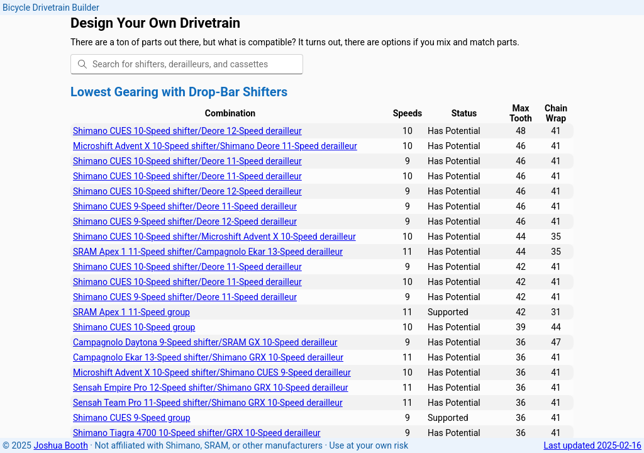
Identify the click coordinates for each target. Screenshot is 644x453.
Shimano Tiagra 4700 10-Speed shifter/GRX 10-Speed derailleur (197, 433)
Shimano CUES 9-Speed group (132, 418)
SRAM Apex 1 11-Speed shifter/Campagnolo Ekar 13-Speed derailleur (208, 252)
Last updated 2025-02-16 (592, 445)
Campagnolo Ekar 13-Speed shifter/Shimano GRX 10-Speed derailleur (208, 357)
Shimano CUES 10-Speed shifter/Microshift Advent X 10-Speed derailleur (214, 237)
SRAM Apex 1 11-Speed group (131, 312)
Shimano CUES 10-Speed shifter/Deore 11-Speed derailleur (187, 161)
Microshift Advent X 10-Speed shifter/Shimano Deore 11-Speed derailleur (215, 146)
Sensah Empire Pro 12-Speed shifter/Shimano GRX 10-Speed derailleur (210, 388)
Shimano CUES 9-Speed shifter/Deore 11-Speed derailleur (185, 206)
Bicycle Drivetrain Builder (51, 8)
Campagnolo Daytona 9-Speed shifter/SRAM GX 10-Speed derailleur (205, 342)
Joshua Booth (60, 445)
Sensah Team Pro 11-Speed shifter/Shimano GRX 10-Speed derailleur (208, 403)
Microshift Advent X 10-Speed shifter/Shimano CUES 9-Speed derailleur (212, 372)
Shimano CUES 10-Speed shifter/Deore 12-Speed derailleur (187, 131)
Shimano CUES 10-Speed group (134, 327)
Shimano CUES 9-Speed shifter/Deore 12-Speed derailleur (185, 221)
